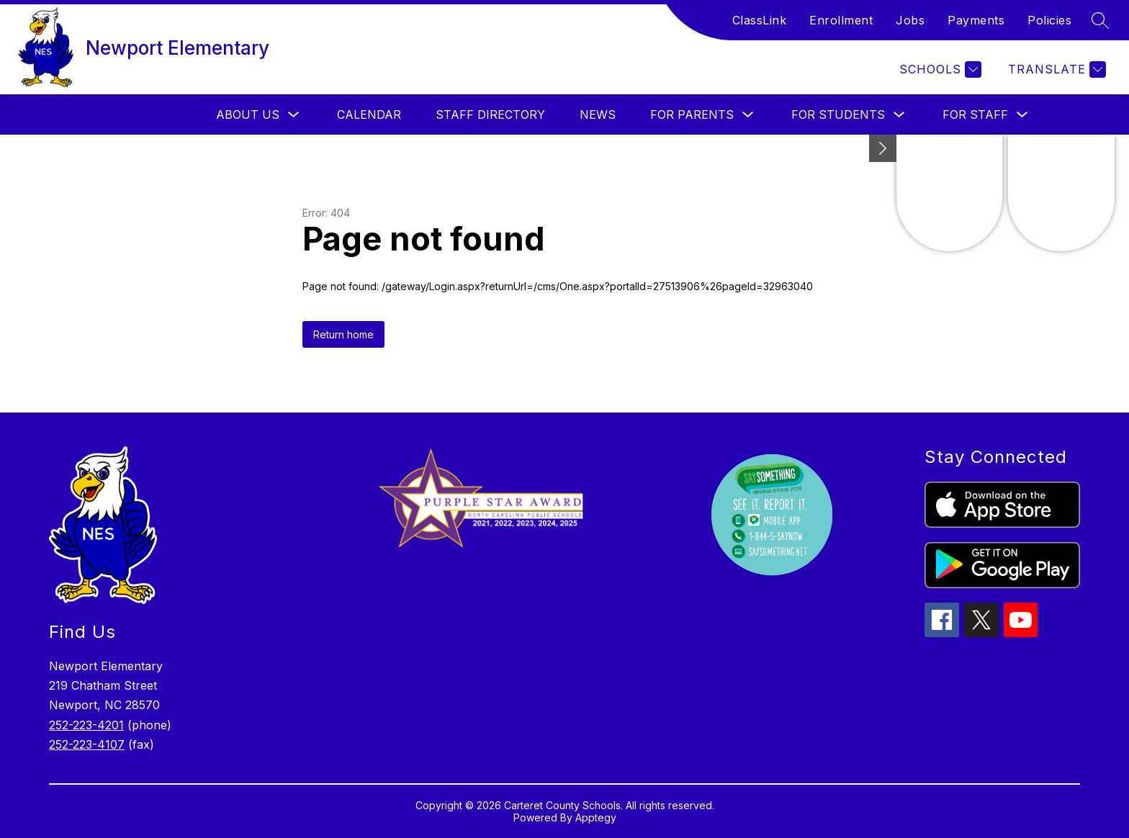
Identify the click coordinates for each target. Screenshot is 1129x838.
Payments (976, 20)
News (598, 114)
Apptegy (595, 817)
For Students (838, 114)
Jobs (910, 20)
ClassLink (759, 20)
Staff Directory (490, 114)
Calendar (369, 114)
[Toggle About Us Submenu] (293, 115)
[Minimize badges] (882, 148)
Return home (343, 334)
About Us (247, 114)
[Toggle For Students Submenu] (899, 115)
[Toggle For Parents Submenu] (748, 115)
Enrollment (841, 20)
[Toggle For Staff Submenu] (1022, 115)
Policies (1049, 20)
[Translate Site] (1055, 69)
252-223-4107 (87, 744)
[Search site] (1100, 20)
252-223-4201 (86, 725)
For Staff (975, 114)
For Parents (692, 114)
